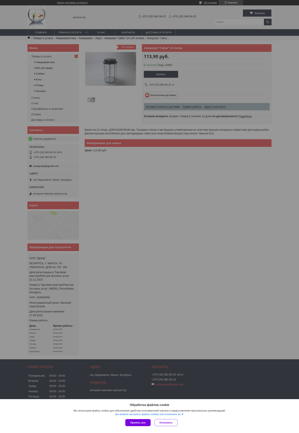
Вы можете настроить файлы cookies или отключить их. (148, 414)
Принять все (138, 422)
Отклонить (166, 422)
